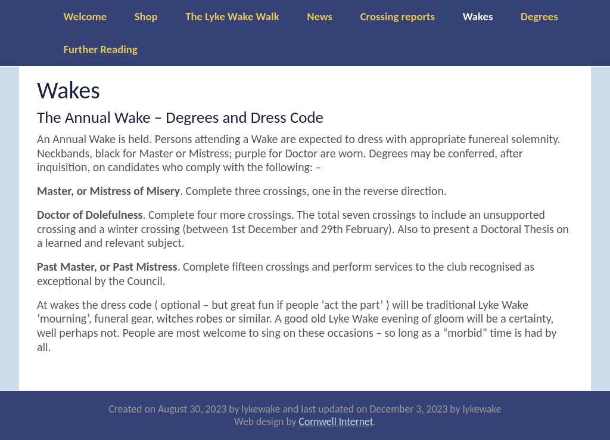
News (319, 16)
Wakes (478, 16)
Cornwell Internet (336, 421)
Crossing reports (397, 16)
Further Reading (101, 49)
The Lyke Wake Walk (232, 16)
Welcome (85, 16)
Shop (146, 16)
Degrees (539, 16)
